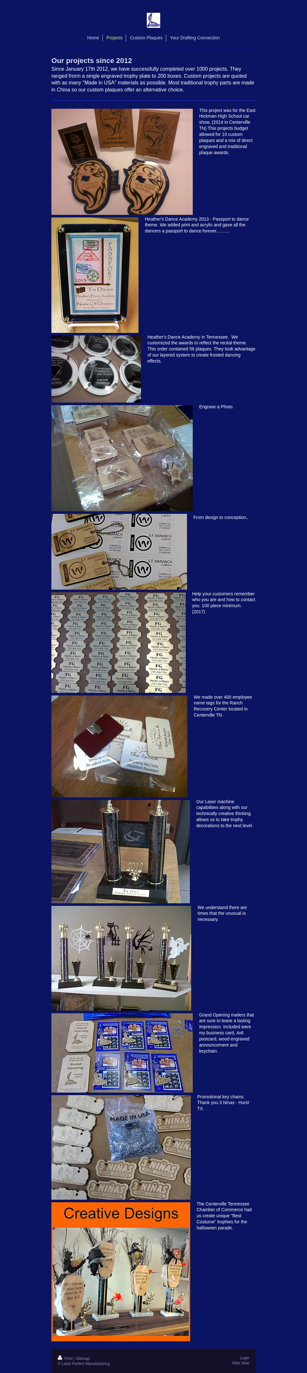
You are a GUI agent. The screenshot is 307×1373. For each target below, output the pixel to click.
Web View (240, 1363)
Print (65, 1358)
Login (244, 1358)
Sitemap (83, 1358)
